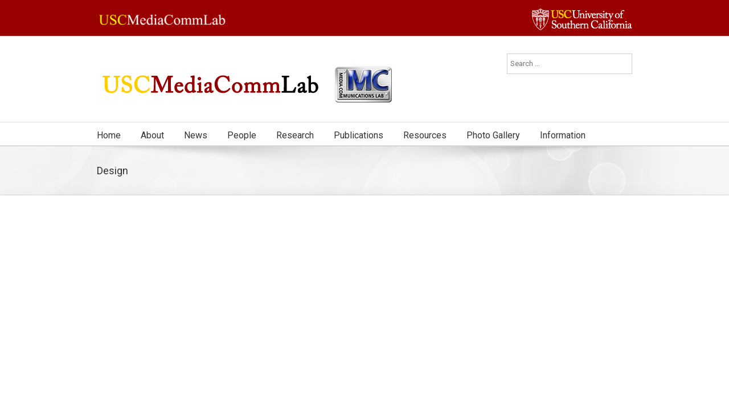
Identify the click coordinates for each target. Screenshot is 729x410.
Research (295, 135)
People (241, 135)
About (152, 135)
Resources (425, 135)
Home (109, 135)
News (195, 135)
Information (562, 135)
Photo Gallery (493, 135)
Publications (358, 135)
